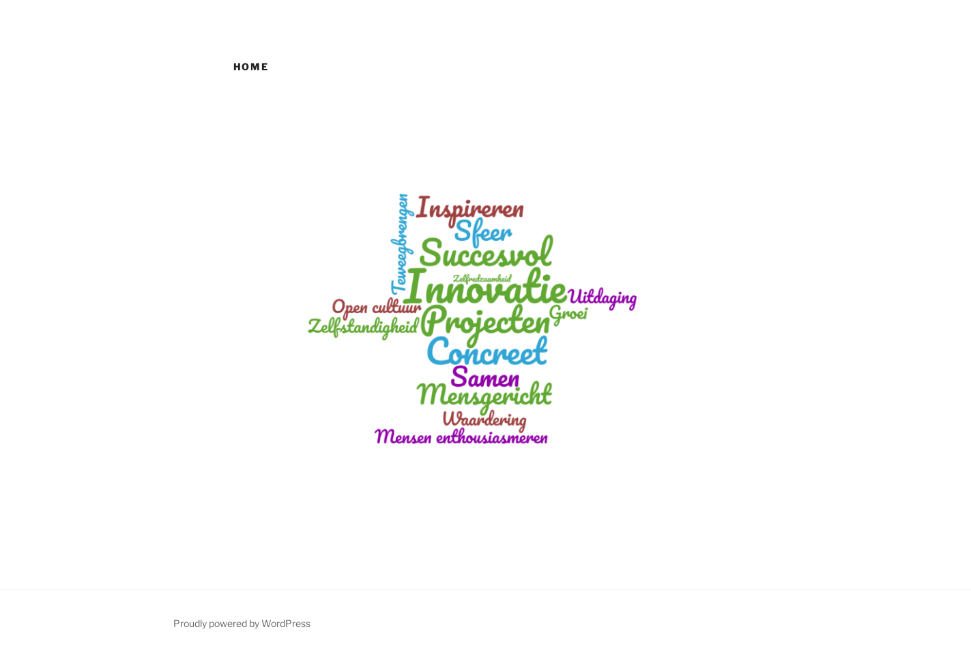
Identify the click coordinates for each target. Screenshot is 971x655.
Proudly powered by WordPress (241, 623)
